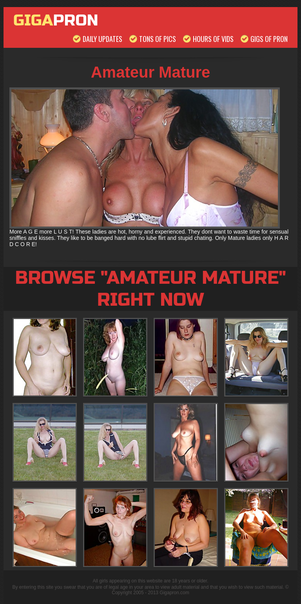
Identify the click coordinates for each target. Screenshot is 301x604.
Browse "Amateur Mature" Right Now (150, 289)
